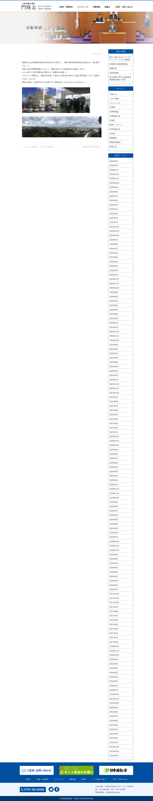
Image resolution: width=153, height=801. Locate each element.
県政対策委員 (115, 142)
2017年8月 (114, 611)
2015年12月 (114, 694)
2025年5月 (114, 205)
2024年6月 (114, 253)
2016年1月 (114, 690)
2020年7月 (114, 458)
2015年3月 (114, 734)
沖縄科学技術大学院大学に (91, 147)
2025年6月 (114, 200)
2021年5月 (114, 415)
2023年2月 (114, 323)
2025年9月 (114, 187)
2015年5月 (114, 725)
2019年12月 (114, 489)
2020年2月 (114, 480)
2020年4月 (114, 472)
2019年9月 (114, 502)
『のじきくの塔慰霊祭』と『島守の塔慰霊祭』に (39, 147)
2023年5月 (114, 310)
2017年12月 (114, 594)
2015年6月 (114, 721)
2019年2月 (114, 533)
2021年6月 (114, 410)
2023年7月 (114, 301)
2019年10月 (114, 498)
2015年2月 (114, 738)
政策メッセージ (116, 125)
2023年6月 (114, 305)
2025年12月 (114, 174)
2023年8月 (114, 297)
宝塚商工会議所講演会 (119, 64)
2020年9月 (114, 450)
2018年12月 (114, 541)
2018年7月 (114, 563)
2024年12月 (114, 227)
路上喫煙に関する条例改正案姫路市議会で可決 (120, 78)
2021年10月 (114, 393)
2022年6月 (114, 358)
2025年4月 (114, 209)
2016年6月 (114, 668)
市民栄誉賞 (114, 73)
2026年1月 (114, 170)
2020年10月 (114, 445)
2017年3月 (114, 633)
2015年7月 (114, 716)
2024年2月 (114, 270)
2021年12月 (114, 384)
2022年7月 (114, 353)
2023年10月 (114, 288)
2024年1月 (114, 275)
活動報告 (113, 138)
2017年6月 (114, 620)
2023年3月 (114, 318)
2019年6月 (114, 515)
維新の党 (113, 147)
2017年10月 (114, 603)
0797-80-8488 (104, 789)
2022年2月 (114, 375)
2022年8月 (114, 349)
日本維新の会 (115, 129)
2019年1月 (114, 537)
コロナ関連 (114, 99)
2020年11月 (114, 441)
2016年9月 (114, 659)
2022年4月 (114, 367)
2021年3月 (114, 423)
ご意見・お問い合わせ (124, 7)
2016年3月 (114, 681)
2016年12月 (114, 646)
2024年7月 (114, 249)
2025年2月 (114, 218)
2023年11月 (114, 284)
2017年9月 (114, 607)
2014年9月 (114, 756)
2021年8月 (114, 401)
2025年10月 (114, 183)
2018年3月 (114, 581)
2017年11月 (114, 598)
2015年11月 (114, 699)
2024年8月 (114, 244)
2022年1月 (114, 380)
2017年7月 (114, 616)
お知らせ (113, 94)
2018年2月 (114, 585)
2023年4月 (114, 314)
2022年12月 (114, 332)
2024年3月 (114, 266)
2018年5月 (114, 572)
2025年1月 (114, 222)
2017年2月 (114, 638)
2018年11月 (114, 546)
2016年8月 (114, 664)
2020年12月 (114, 436)
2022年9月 (114, 345)
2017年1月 (114, 642)
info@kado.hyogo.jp (113, 792)
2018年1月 (114, 589)
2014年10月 (114, 751)
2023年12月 (114, 279)
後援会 (107, 7)
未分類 (112, 133)
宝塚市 (112, 120)
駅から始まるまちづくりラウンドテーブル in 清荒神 (120, 58)
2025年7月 (114, 196)
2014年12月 (114, 747)
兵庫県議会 (114, 112)
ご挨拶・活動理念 (65, 7)
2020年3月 (114, 476)
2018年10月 (114, 550)
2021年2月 (114, 428)
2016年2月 (114, 686)
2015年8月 (114, 712)
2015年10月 (114, 703)
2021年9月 (114, 397)
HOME (27, 779)
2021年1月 (114, 432)
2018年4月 (114, 576)
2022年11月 (114, 336)
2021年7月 (114, 406)
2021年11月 (114, 388)
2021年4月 (114, 419)
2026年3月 (114, 161)
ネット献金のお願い (99, 779)
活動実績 (96, 7)
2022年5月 (114, 362)
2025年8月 (114, 192)
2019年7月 (114, 511)
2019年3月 (114, 528)
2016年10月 (114, 655)
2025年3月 (114, 214)
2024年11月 (114, 231)
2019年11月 (114, 493)
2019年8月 (114, 506)
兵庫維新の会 (115, 116)
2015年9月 (114, 708)
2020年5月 (114, 467)
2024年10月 (114, 235)
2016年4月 (114, 677)
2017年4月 (114, 629)
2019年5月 (114, 520)
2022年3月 (114, 371)
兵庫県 (112, 107)
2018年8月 (114, 559)
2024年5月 (114, 257)
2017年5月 (114, 624)
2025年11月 (114, 179)
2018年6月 (114, 568)
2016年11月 (114, 651)
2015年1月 (114, 743)
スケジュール (82, 7)
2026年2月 (114, 165)
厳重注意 (113, 68)
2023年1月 (114, 327)
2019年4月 (114, 524)
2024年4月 (114, 262)
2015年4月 (114, 729)
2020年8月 (114, 454)
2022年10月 (114, 340)
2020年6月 (114, 463)
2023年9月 (114, 292)
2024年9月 (114, 240)
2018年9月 (114, 555)
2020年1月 (114, 485)
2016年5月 (114, 673)
